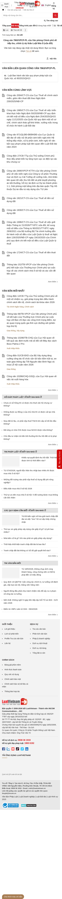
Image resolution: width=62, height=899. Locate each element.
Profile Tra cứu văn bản (14, 639)
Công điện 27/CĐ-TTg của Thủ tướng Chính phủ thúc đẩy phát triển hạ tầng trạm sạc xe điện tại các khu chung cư (32, 159)
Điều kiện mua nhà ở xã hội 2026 (18, 488)
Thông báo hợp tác (12, 691)
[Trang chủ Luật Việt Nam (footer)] (30, 701)
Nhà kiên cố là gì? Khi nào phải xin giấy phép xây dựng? (28, 538)
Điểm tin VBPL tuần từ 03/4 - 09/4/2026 (20, 609)
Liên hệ (7, 643)
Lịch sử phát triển (12, 634)
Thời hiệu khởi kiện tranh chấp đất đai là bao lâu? (25, 544)
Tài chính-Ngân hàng (15, 307)
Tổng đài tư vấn (39, 653)
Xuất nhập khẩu (13, 348)
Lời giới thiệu (10, 629)
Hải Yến (51, 58)
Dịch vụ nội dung (39, 648)
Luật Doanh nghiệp (27, 797)
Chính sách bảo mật (13, 679)
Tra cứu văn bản (39, 629)
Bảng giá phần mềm (13, 665)
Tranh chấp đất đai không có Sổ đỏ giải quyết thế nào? (27, 550)
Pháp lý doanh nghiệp (41, 639)
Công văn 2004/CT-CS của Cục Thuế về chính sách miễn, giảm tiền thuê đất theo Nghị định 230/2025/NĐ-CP (32, 98)
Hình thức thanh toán (13, 670)
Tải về (29, 51)
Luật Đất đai (41, 797)
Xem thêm (53, 282)
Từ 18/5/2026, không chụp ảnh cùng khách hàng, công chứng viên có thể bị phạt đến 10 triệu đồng (38, 572)
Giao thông (11, 331)
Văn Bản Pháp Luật (10, 797)
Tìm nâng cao (51, 21)
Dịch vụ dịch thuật (40, 643)
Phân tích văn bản (40, 634)
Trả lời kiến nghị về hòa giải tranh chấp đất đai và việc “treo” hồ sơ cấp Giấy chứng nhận (40, 519)
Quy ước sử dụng (12, 674)
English (45, 5)
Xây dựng (20, 331)
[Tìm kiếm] (55, 15)
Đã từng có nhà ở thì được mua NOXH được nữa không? (28, 430)
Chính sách (29, 307)
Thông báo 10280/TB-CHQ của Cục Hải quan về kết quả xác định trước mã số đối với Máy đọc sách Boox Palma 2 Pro (32, 341)
